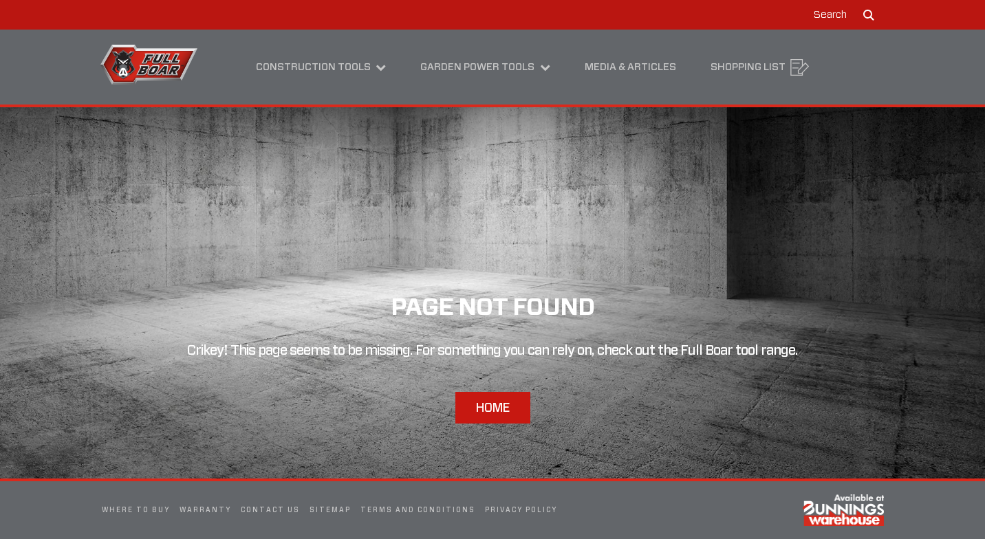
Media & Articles (630, 66)
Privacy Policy (521, 509)
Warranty (205, 509)
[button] (844, 15)
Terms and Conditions (417, 509)
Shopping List (760, 67)
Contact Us (270, 509)
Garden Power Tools (485, 66)
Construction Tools (321, 66)
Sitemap (330, 509)
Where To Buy (136, 509)
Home (493, 407)
